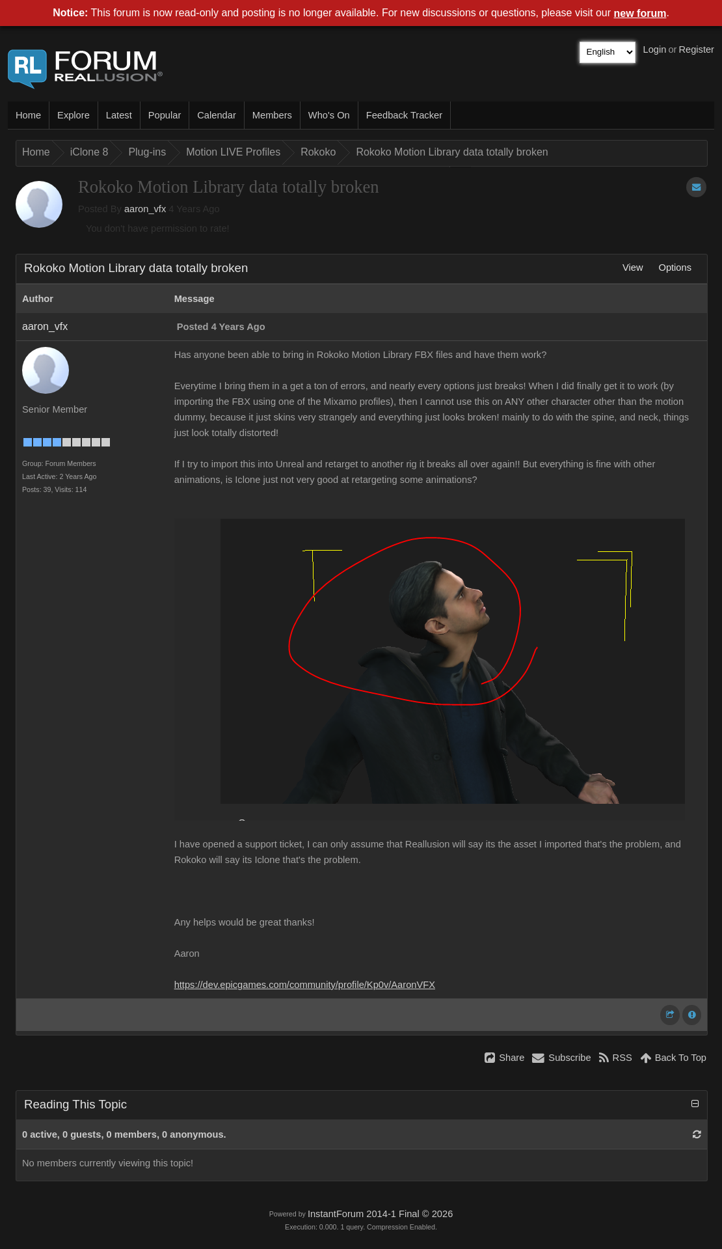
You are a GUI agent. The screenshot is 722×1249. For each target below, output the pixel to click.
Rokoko (318, 152)
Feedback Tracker (404, 115)
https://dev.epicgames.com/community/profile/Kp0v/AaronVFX (304, 985)
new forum (640, 13)
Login (655, 49)
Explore (73, 115)
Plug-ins (147, 152)
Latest (119, 115)
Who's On (329, 115)
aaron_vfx (145, 209)
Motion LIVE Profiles (233, 152)
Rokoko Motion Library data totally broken (452, 152)
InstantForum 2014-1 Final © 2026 (380, 1214)
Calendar (216, 115)
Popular (164, 115)
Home (28, 115)
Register (696, 49)
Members (272, 115)
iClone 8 (89, 152)
